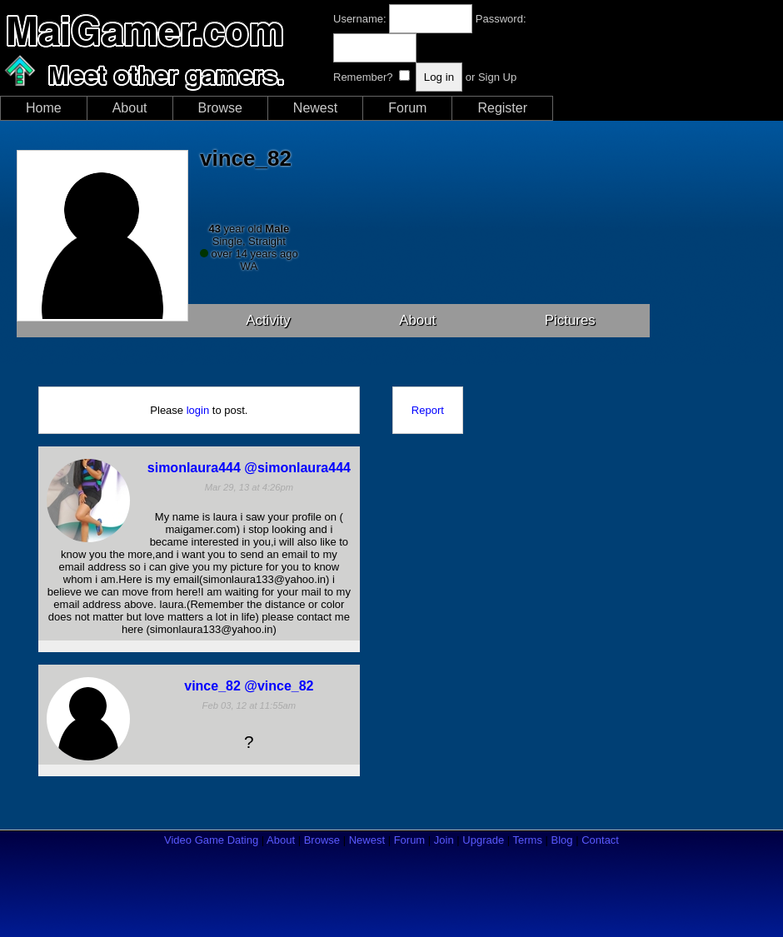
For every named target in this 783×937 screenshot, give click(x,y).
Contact (600, 840)
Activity (268, 320)
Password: (501, 18)
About (129, 108)
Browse (220, 108)
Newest (315, 108)
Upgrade (483, 840)
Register (502, 108)
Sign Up (497, 77)
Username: (360, 18)
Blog (562, 840)
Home (44, 108)
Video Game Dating (211, 840)
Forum (407, 108)
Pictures (570, 320)
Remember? (363, 77)
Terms (527, 840)
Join (444, 840)
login (198, 410)
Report (427, 410)
